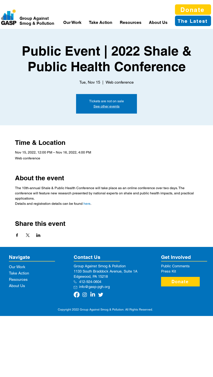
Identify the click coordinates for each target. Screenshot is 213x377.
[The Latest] (193, 21)
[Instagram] (85, 295)
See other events (106, 106)
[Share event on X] (28, 235)
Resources (18, 279)
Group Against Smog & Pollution (37, 21)
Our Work (17, 267)
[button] (73, 22)
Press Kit (168, 271)
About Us (17, 285)
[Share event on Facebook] (17, 235)
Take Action (19, 273)
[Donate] (193, 9)
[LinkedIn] (93, 295)
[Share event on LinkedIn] (38, 235)
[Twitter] (101, 295)
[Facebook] (77, 295)
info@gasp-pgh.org (94, 286)
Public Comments (175, 266)
